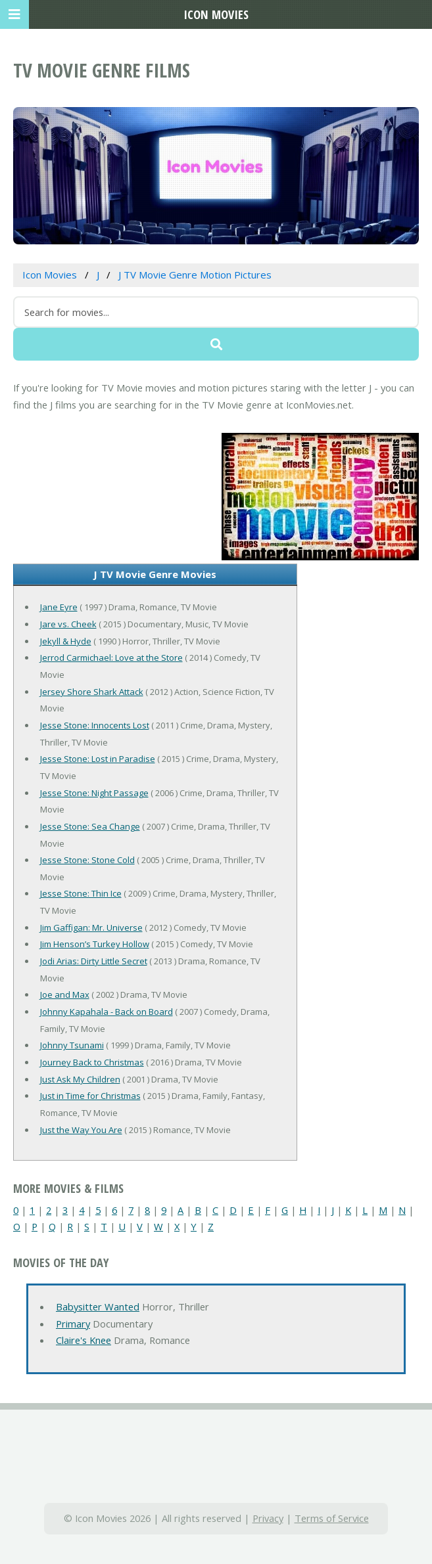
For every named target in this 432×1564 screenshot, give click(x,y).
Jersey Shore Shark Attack (91, 692)
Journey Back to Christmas (92, 1062)
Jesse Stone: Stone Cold (87, 860)
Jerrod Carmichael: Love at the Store (111, 657)
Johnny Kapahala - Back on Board (106, 1011)
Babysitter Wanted (97, 1306)
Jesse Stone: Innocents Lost (94, 725)
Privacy (267, 1518)
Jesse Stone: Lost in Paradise (97, 759)
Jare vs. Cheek (68, 624)
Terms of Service (332, 1518)
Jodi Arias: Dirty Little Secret (93, 961)
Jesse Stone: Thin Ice (81, 893)
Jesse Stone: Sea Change (90, 826)
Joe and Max (64, 994)
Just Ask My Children (80, 1079)
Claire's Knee (83, 1340)
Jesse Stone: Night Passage (94, 793)
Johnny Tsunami (72, 1045)
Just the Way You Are (81, 1130)
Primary (73, 1323)
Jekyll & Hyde (65, 641)
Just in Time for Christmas (90, 1096)
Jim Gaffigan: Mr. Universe (91, 927)
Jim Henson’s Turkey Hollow (94, 944)
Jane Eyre (59, 607)
